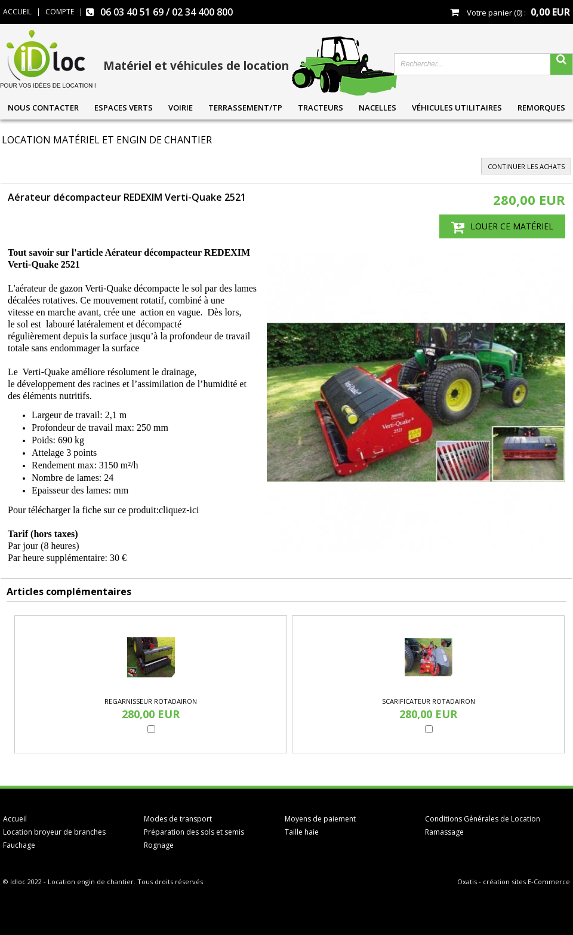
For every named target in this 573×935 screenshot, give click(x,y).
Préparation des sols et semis (194, 832)
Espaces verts (123, 107)
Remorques (541, 107)
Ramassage (444, 832)
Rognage (159, 845)
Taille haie (302, 832)
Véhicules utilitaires (457, 107)
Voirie (180, 107)
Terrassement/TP (245, 107)
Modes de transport (178, 819)
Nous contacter (43, 107)
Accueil (15, 819)
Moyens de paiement (320, 819)
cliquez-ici (180, 510)
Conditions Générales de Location (482, 819)
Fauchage (19, 845)
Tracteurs (320, 107)
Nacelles (377, 107)
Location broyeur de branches (54, 832)
